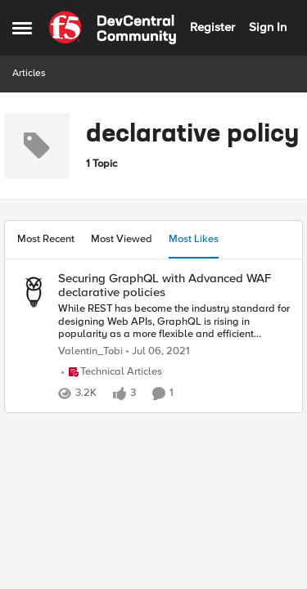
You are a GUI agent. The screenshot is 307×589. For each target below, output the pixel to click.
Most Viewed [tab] (121, 238)
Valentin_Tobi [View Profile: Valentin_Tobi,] (90, 351)
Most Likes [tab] (194, 238)
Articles (29, 73)
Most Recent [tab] (45, 238)
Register (212, 27)
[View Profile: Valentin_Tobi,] (33, 292)
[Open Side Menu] (22, 28)
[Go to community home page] (112, 28)
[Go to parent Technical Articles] (111, 372)
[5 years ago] (158, 351)
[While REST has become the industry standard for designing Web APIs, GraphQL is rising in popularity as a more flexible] (174, 322)
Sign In (268, 27)
